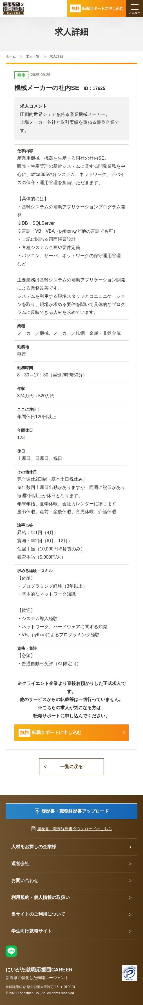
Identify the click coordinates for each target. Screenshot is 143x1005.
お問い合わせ (24, 880)
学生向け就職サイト (31, 931)
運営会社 (20, 863)
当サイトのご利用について (38, 914)
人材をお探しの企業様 (33, 846)
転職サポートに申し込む (50, 733)
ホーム (11, 56)
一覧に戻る (71, 766)
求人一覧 (32, 56)
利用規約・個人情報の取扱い (40, 897)
